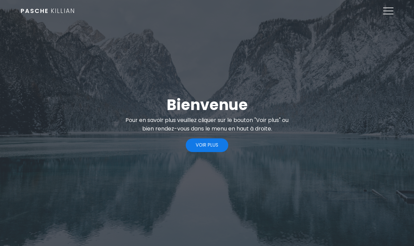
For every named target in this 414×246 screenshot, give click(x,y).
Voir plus (207, 145)
